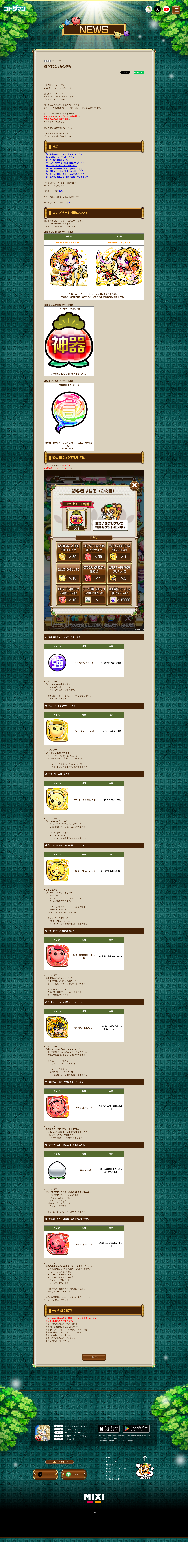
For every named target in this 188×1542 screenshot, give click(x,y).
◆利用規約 (109, 1465)
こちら (60, 191)
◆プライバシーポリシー (113, 1475)
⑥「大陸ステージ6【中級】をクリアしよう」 (65, 168)
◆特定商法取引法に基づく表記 (116, 1468)
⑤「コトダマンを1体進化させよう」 (61, 166)
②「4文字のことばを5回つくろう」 (61, 157)
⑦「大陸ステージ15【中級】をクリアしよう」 (66, 171)
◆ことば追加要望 (111, 1461)
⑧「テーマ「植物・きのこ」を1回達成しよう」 (66, 174)
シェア (47, 1474)
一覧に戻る (94, 1357)
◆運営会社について (112, 1479)
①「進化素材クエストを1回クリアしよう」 (64, 154)
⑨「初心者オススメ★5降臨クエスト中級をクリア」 (68, 177)
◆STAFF (108, 1458)
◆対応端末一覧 (110, 1472)
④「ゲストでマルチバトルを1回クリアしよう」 (66, 163)
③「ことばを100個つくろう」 (58, 160)
